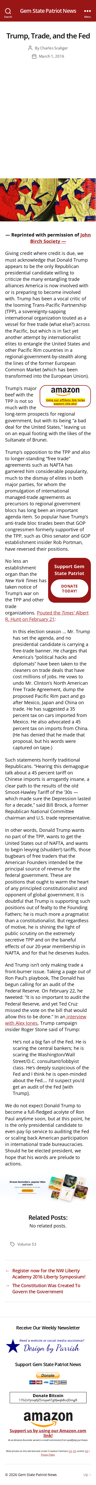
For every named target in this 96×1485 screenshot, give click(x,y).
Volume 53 (26, 1244)
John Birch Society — (60, 238)
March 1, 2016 (51, 56)
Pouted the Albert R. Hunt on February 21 (47, 616)
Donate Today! (69, 588)
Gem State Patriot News (48, 11)
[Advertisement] (48, 128)
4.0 (86, 1451)
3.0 (74, 1451)
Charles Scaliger (54, 47)
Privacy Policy (48, 1454)
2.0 (70, 1451)
